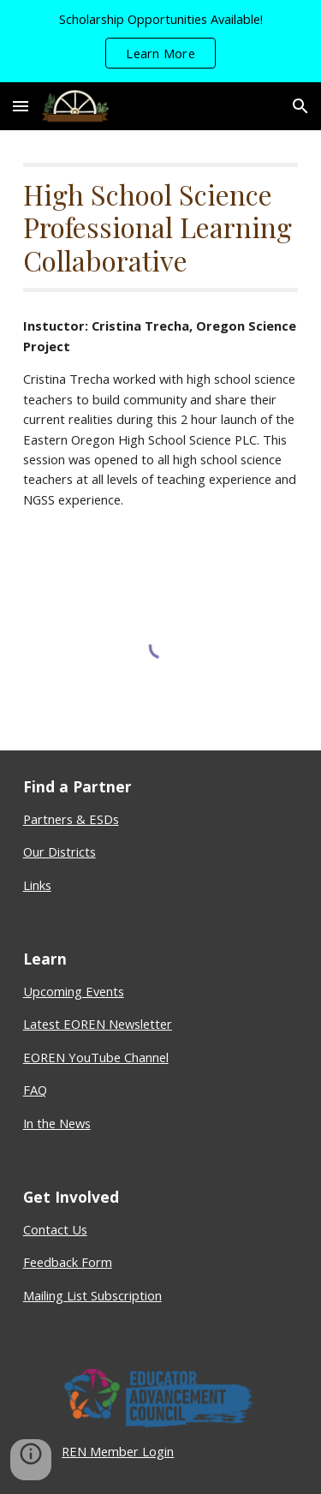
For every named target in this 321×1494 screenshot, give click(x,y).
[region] (160, 41)
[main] (161, 227)
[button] (20, 105)
